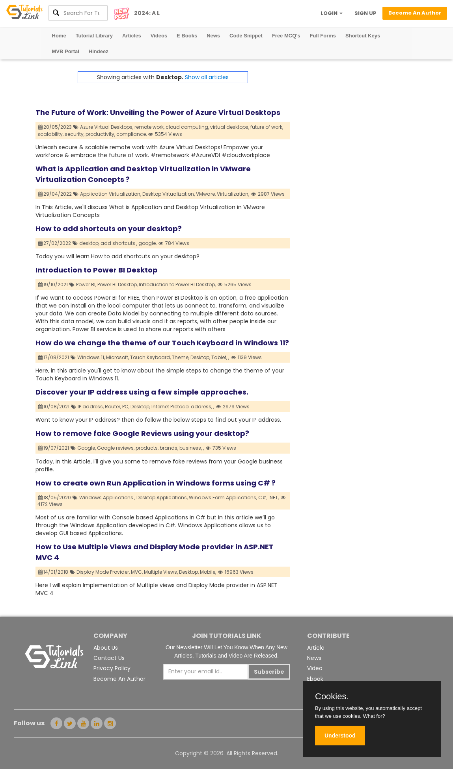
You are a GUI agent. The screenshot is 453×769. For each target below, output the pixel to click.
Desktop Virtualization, (168, 194)
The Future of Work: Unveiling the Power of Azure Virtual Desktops (157, 112)
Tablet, (219, 357)
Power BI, (86, 284)
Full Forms (323, 36)
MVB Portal (65, 51)
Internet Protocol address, (181, 406)
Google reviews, (115, 448)
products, (147, 448)
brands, (169, 448)
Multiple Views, (161, 572)
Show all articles (207, 77)
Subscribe (269, 672)
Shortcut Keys (362, 36)
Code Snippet (246, 36)
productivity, (100, 134)
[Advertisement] (354, 120)
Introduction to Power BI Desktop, (177, 284)
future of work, (266, 127)
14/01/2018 (53, 572)
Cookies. (332, 696)
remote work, (149, 127)
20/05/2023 (55, 127)
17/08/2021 (53, 357)
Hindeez (98, 51)
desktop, (89, 243)
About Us (105, 648)
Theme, (180, 357)
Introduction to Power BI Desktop (96, 270)
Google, (86, 448)
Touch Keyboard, (150, 357)
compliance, (131, 134)
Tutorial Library (94, 36)
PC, (125, 406)
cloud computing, (187, 127)
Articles (131, 36)
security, (74, 134)
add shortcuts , (119, 243)
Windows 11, (91, 357)
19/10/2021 (53, 284)
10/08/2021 (54, 406)
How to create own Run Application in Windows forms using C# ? (155, 483)
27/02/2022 (54, 243)
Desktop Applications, (162, 497)
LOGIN (332, 13)
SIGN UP (365, 13)
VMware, (206, 194)
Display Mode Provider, (103, 572)
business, (190, 448)
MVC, (137, 572)
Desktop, (200, 357)
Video (315, 668)
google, (147, 243)
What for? (374, 716)
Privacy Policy (111, 668)
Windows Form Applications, (223, 497)
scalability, (50, 134)
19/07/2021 (53, 448)
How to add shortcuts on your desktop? (108, 228)
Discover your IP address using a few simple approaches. (141, 392)
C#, (262, 497)
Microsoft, (117, 357)
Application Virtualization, (110, 194)
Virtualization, (233, 194)
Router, (113, 406)
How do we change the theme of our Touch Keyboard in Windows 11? (162, 343)
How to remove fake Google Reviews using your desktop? (142, 433)
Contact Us (109, 658)
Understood (340, 735)
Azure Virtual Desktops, (106, 127)
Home (59, 36)
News (213, 36)
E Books (187, 36)
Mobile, (208, 572)
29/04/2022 (55, 194)
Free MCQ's (286, 36)
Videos (159, 36)
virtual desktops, (229, 127)
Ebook (315, 679)
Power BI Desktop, (117, 284)
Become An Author (119, 679)
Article (315, 648)
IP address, (91, 406)
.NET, (273, 497)
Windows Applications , (107, 497)
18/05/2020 (54, 497)
